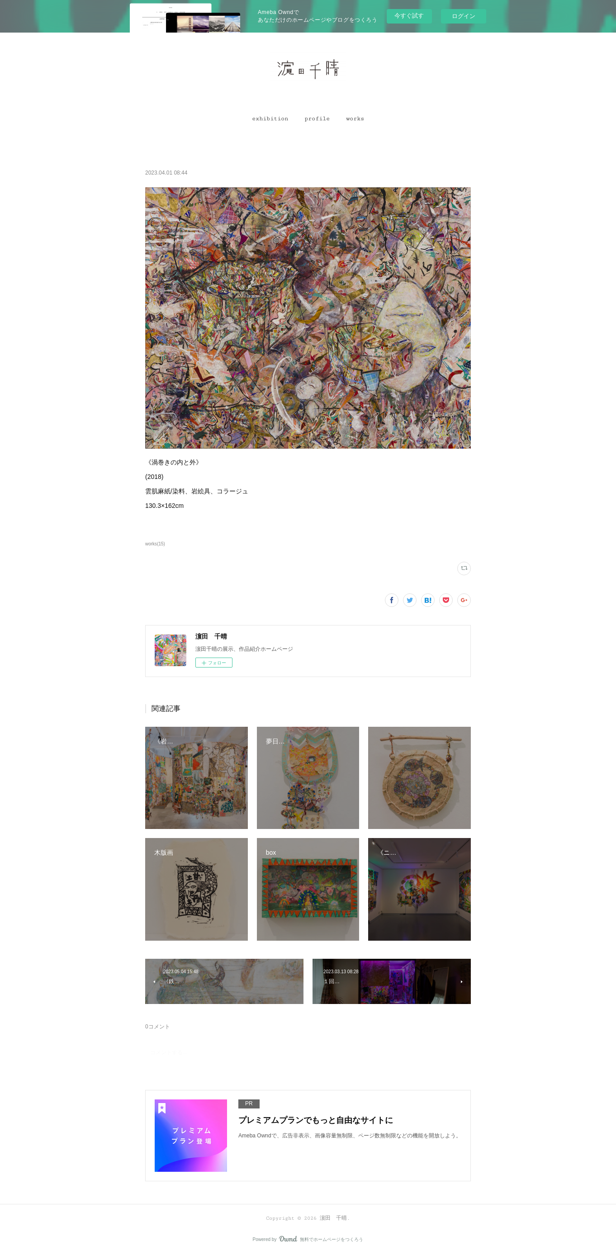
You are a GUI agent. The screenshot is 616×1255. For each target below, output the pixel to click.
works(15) (155, 543)
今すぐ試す (409, 15)
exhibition (270, 118)
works (355, 118)
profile (317, 118)
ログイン (463, 16)
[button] (270, 118)
